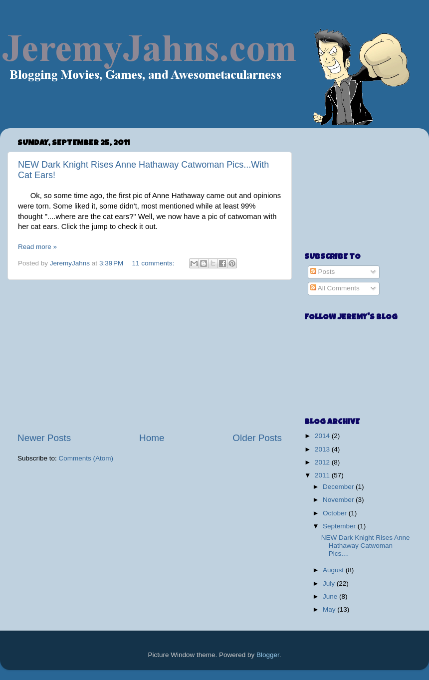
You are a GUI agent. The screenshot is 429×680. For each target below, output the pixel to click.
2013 (323, 449)
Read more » (37, 246)
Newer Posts (44, 438)
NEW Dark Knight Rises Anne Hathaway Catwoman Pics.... (365, 545)
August (334, 570)
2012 (323, 462)
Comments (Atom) (86, 458)
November (339, 499)
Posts (322, 271)
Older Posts (257, 438)
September (340, 526)
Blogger (267, 655)
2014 (323, 436)
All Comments (335, 288)
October (336, 513)
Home (151, 438)
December (339, 486)
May (330, 609)
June (331, 596)
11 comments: (154, 263)
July (330, 583)
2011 (323, 475)
